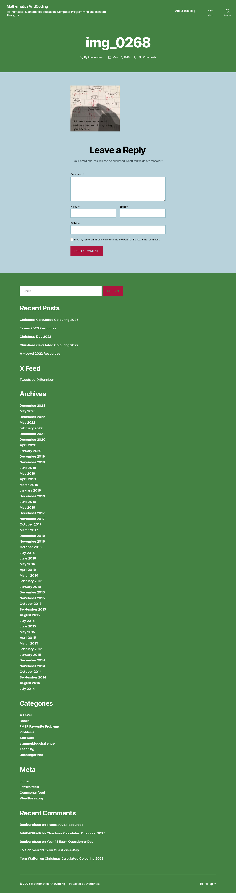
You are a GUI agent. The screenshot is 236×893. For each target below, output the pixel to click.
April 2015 (28, 638)
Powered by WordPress (85, 883)
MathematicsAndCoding (28, 7)
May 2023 (28, 411)
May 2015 (28, 632)
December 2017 (33, 513)
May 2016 (28, 564)
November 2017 (33, 519)
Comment (77, 174)
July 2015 (28, 621)
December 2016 (33, 536)
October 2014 (31, 672)
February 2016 (32, 581)
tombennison (95, 57)
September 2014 (33, 677)
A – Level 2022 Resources (41, 354)
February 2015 (31, 649)
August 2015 (30, 615)
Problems (27, 732)
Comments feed (33, 793)
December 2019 (33, 456)
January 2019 (31, 490)
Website (75, 223)
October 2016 (31, 547)
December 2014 (33, 660)
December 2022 (33, 417)
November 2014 (33, 666)
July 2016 (28, 553)
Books (25, 721)
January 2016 (31, 587)
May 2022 (28, 422)
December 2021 (33, 434)
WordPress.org (32, 798)
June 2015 (28, 626)
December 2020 (33, 439)
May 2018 (28, 507)
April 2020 (28, 445)
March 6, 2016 (121, 57)
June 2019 (28, 468)
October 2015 (31, 604)
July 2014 (28, 689)
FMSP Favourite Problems (41, 726)
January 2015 (31, 655)
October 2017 (31, 524)
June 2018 (28, 502)
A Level (26, 715)
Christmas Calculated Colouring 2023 (51, 320)
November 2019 (33, 462)
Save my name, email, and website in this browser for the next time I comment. (117, 239)
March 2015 (29, 643)
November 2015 (33, 598)
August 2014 (30, 683)
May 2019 (28, 473)
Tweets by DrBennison (38, 379)
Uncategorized (32, 755)
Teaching (27, 749)
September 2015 (33, 609)
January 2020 (31, 451)
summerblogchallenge (38, 743)
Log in (25, 781)
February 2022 (32, 428)
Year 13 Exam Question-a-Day (71, 842)
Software (27, 738)
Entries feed (30, 787)
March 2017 (29, 530)
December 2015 (33, 592)
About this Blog (185, 10)
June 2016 (28, 558)
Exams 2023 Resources (39, 328)
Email (124, 206)
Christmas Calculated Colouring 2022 (51, 345)
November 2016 (33, 541)
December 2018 (33, 496)
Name (74, 206)
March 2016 (29, 575)
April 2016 (28, 570)
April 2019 (28, 479)
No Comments (148, 57)
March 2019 (29, 485)
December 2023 (33, 405)
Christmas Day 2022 (36, 337)
